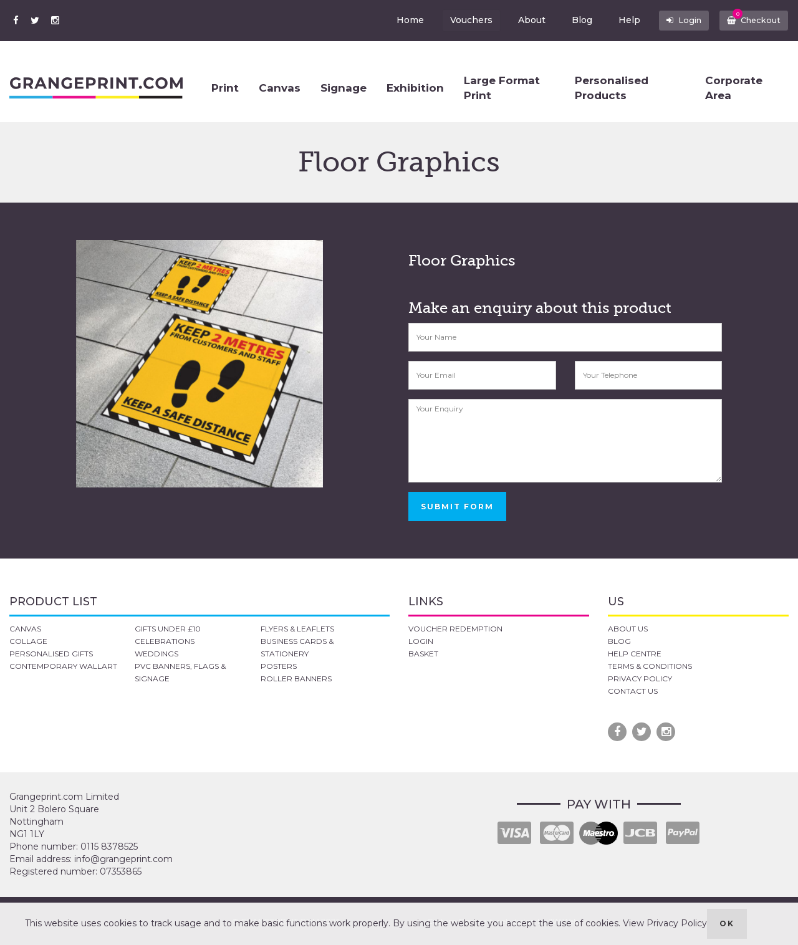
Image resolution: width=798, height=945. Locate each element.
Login (675, 20)
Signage (343, 88)
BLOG (619, 641)
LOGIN (420, 641)
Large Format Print (502, 88)
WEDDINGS (156, 653)
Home (399, 20)
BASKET (423, 653)
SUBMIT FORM (457, 506)
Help (619, 20)
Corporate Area (733, 88)
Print (225, 88)
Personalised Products (611, 88)
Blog (572, 20)
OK (726, 923)
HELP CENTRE (634, 653)
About (522, 20)
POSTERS (279, 666)
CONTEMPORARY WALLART (63, 666)
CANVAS (25, 628)
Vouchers (461, 20)
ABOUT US (628, 628)
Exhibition (415, 88)
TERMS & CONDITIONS (650, 666)
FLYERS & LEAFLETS (297, 628)
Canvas (279, 88)
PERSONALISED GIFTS (51, 653)
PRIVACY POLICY (640, 678)
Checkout (751, 18)
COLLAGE (28, 641)
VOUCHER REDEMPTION (455, 628)
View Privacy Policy (665, 923)
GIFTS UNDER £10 (168, 628)
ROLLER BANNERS (296, 678)
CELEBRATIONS (165, 641)
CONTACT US (633, 691)
